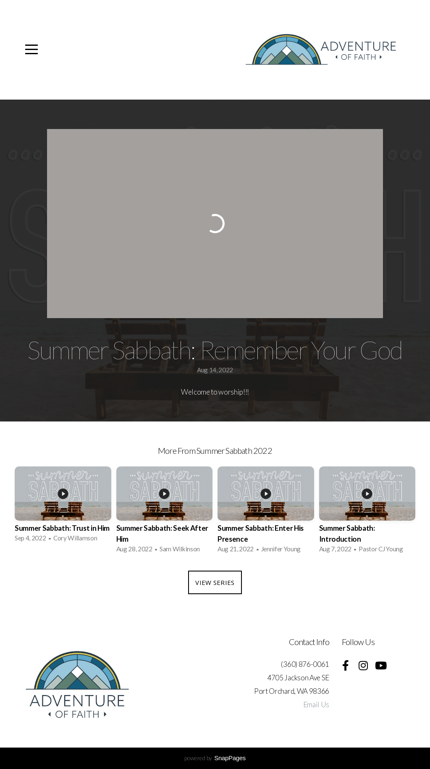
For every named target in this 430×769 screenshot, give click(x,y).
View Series (214, 582)
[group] (63, 506)
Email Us (316, 704)
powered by (215, 757)
